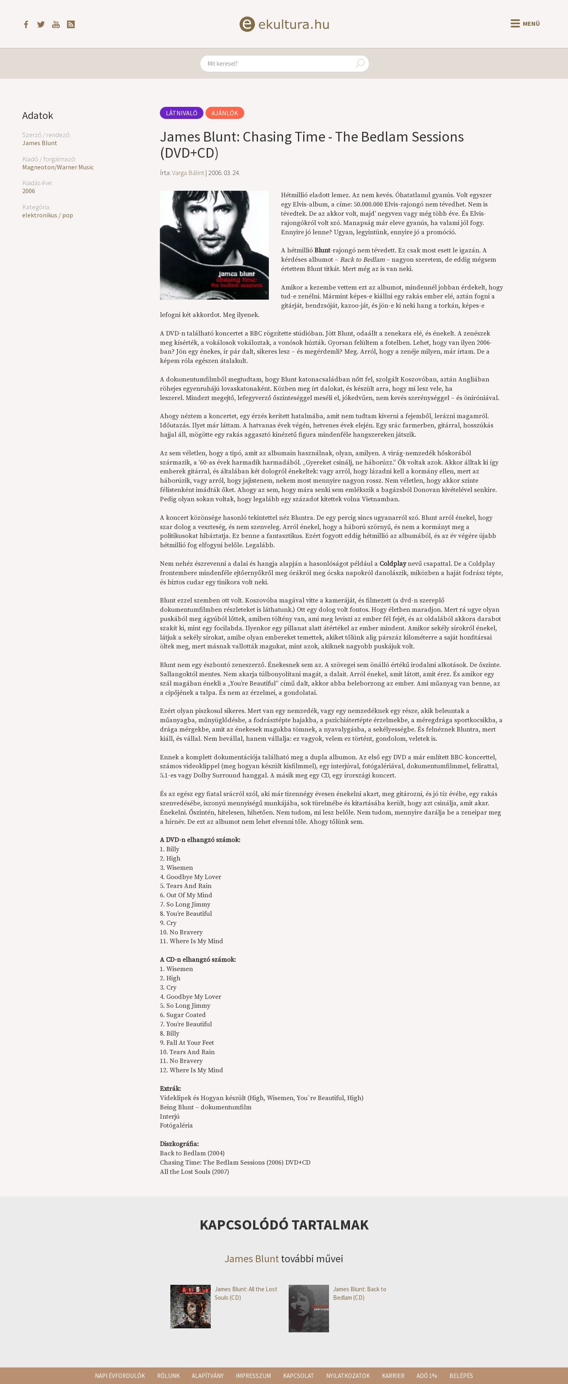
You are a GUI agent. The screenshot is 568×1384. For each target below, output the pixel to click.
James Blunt (39, 143)
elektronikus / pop (47, 215)
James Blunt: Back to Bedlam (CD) (337, 1293)
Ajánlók (225, 113)
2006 (28, 191)
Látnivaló (181, 113)
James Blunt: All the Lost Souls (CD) (223, 1293)
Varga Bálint (188, 172)
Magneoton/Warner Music (58, 167)
